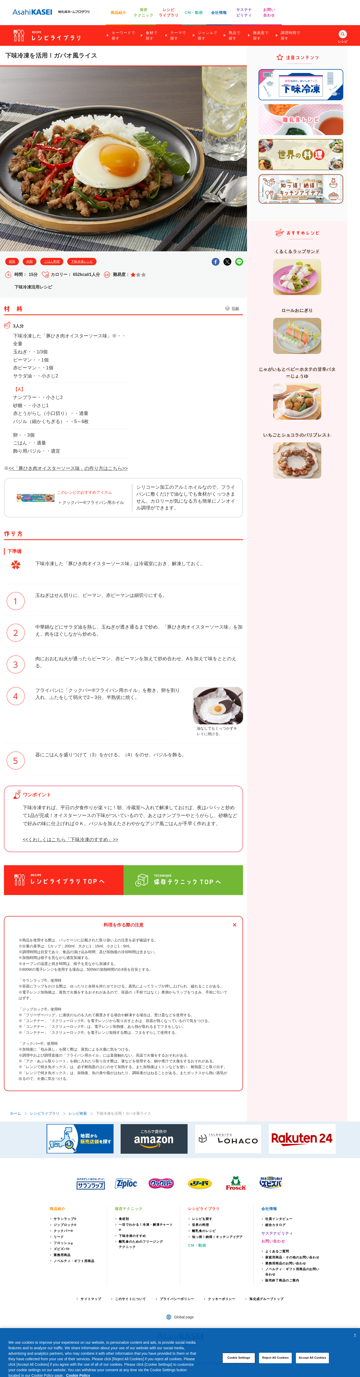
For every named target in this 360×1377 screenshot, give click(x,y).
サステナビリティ (277, 1233)
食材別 (124, 1219)
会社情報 (219, 12)
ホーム (15, 1113)
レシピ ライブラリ (169, 12)
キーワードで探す (123, 35)
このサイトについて (130, 1299)
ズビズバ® (62, 1249)
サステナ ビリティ (244, 12)
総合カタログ (275, 1225)
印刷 (235, 308)
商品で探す (234, 35)
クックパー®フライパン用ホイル (93, 502)
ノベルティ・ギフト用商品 (74, 1261)
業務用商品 (62, 1255)
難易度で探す (261, 35)
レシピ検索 (78, 1113)
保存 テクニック (144, 12)
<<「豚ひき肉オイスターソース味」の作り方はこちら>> (68, 468)
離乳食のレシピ (204, 1231)
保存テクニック (129, 1209)
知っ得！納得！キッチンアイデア (217, 1237)
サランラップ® (65, 1219)
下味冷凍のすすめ (132, 1236)
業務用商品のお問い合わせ (285, 1263)
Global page (184, 1317)
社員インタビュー (278, 1219)
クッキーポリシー (221, 1299)
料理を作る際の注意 (124, 925)
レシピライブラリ (44, 1113)
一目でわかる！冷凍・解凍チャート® (146, 1227)
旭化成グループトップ (266, 1299)
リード (59, 1237)
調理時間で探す (290, 35)
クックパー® (63, 1231)
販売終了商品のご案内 (282, 1280)
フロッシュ (63, 1243)
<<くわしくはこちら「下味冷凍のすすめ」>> (70, 839)
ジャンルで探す (207, 35)
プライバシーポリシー (177, 1299)
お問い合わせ (273, 1241)
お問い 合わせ (269, 12)
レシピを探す (202, 1219)
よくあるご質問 (277, 1251)
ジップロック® (65, 1225)
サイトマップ (91, 1299)
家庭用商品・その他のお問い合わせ (292, 1257)
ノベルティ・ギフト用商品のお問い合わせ (292, 1271)
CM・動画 (194, 12)
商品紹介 (118, 12)
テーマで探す (178, 35)
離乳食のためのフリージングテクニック (141, 1244)
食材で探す (152, 35)
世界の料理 (200, 1225)
